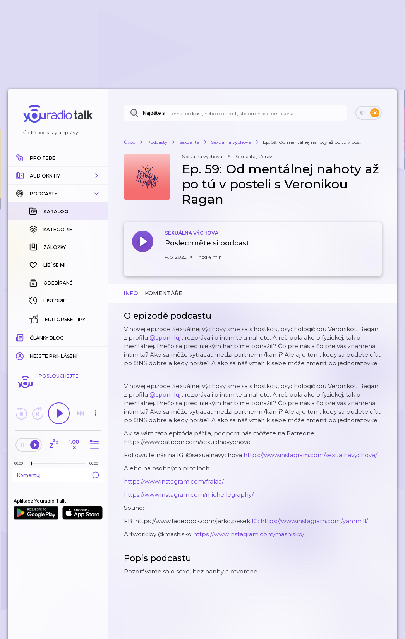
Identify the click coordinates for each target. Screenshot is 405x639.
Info (131, 293)
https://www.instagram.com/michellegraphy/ (189, 494)
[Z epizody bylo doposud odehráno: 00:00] (20, 463)
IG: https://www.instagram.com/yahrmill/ (310, 521)
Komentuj (58, 474)
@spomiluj (164, 337)
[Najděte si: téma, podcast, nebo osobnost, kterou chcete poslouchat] (235, 113)
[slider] (31, 463)
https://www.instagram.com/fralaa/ (174, 481)
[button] (58, 176)
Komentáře (163, 293)
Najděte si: (155, 113)
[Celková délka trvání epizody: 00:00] (95, 463)
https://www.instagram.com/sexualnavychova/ (310, 455)
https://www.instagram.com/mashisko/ (248, 534)
